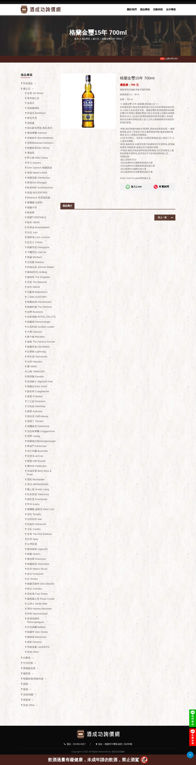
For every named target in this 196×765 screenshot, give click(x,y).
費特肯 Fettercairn (37, 466)
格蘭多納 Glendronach (39, 302)
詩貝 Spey (32, 539)
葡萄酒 (26, 673)
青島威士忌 (33, 98)
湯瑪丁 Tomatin (35, 421)
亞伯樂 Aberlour (35, 262)
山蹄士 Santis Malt (37, 603)
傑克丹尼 (32, 118)
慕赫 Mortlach (34, 257)
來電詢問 (161, 190)
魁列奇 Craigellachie (38, 391)
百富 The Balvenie (37, 282)
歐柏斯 (30, 212)
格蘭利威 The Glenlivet (39, 307)
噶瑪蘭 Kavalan (35, 376)
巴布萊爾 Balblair (36, 627)
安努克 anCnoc (35, 456)
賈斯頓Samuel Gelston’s (40, 143)
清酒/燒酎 (28, 694)
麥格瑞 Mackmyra (36, 637)
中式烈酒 (28, 663)
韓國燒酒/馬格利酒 (33, 678)
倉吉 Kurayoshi (35, 574)
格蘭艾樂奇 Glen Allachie (40, 583)
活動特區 (158, 9)
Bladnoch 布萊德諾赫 (38, 197)
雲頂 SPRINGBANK (38, 484)
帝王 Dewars (34, 162)
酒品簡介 (67, 221)
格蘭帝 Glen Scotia (37, 632)
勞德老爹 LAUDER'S (38, 647)
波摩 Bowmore (35, 312)
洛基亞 (30, 103)
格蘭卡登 (32, 207)
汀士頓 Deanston (36, 401)
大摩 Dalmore (34, 331)
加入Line (134, 190)
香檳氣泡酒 (29, 668)
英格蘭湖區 (33, 108)
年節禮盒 (28, 83)
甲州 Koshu (33, 504)
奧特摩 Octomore (36, 559)
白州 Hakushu (34, 361)
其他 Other (33, 652)
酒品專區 (145, 9)
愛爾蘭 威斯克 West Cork (41, 509)
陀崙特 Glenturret (36, 524)
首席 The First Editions (39, 534)
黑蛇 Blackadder (36, 479)
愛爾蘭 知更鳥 (34, 202)
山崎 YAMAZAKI (36, 371)
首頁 (76, 39)
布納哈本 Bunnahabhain (40, 138)
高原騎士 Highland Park (40, 381)
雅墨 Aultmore (34, 411)
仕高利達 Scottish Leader (41, 326)
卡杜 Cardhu (34, 529)
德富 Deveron (34, 642)
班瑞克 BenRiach (36, 113)
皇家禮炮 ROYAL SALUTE (41, 316)
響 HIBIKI (32, 366)
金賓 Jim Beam (35, 93)
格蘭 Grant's (33, 554)
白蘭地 (26, 657)
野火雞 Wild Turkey (37, 157)
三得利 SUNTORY (37, 297)
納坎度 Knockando (37, 499)
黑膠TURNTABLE (36, 217)
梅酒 (25, 689)
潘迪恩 (30, 152)
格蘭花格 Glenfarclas (38, 177)
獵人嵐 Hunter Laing (38, 489)
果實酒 (26, 699)
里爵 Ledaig (33, 436)
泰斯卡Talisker (35, 396)
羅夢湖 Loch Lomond (38, 237)
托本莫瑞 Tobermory (38, 494)
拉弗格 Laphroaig (36, 351)
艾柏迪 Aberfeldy (36, 406)
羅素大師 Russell (36, 461)
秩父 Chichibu (34, 588)
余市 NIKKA (33, 287)
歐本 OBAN (33, 222)
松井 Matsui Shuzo (37, 569)
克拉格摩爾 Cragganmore (41, 431)
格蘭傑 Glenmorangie (38, 321)
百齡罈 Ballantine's (37, 292)
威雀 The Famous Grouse (41, 341)
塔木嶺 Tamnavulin (37, 356)
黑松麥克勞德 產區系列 (39, 128)
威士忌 (96, 39)
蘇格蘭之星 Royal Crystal (41, 598)
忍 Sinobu (32, 579)
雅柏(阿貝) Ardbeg (37, 272)
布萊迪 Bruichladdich (38, 227)
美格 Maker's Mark (37, 172)
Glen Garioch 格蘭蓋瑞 (39, 167)
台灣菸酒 (32, 544)
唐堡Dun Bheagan (37, 182)
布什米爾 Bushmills (37, 451)
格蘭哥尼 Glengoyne (38, 247)
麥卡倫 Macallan (36, 336)
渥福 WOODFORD (37, 192)
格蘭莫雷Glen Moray (38, 148)
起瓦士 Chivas (35, 242)
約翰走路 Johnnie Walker (40, 267)
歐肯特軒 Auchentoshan (40, 187)
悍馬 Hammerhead (37, 613)
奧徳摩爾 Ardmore (37, 133)
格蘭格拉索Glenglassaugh (41, 441)
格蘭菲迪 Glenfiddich (38, 346)
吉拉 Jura (32, 232)
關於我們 (132, 9)
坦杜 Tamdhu (34, 514)
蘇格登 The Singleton (38, 277)
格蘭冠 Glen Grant (37, 386)
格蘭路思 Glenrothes (38, 564)
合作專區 (171, 9)
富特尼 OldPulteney (37, 416)
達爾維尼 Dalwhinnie (38, 426)
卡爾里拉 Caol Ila (36, 252)
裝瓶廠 (30, 123)
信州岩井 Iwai (34, 519)
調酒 (25, 684)
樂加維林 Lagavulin (37, 549)
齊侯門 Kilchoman (37, 446)
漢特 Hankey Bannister (39, 608)
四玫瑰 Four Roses (37, 593)
